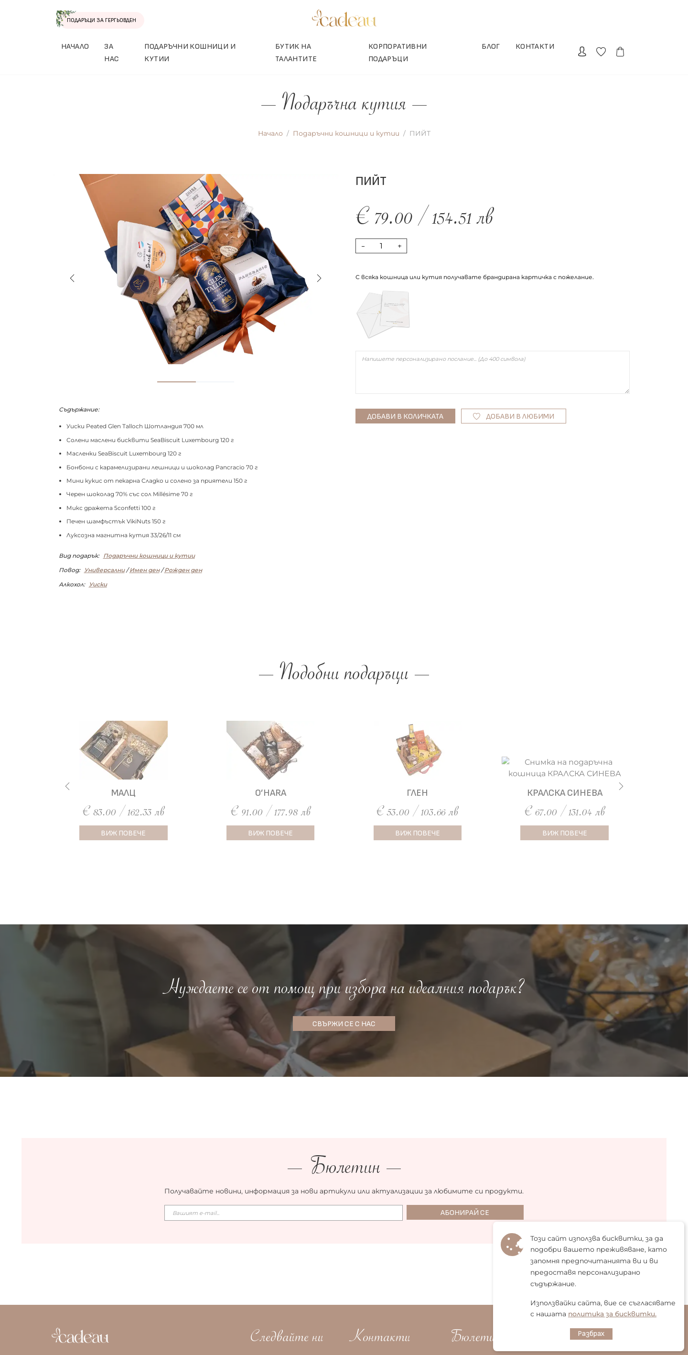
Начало (270, 133)
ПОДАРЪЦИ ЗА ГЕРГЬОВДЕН (89, 19)
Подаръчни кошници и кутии (346, 133)
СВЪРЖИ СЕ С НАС (344, 1024)
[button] (319, 278)
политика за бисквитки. (612, 1314)
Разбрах (591, 1333)
